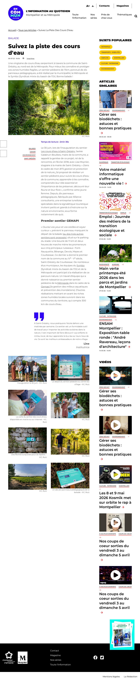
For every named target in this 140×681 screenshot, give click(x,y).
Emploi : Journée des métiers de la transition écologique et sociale (114, 225)
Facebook (3, 143)
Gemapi (45, 286)
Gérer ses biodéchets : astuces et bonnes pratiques (115, 121)
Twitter (3, 153)
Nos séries (55, 660)
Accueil (12, 30)
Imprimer (30, 58)
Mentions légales (111, 676)
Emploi (123, 213)
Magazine (55, 655)
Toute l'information (60, 664)
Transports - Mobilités (110, 52)
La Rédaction (130, 676)
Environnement (29, 155)
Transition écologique (120, 162)
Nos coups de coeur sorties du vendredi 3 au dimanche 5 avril (114, 548)
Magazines (123, 6)
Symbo (80, 265)
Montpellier (119, 58)
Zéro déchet (104, 110)
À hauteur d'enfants (107, 534)
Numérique (103, 162)
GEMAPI (33, 152)
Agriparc (115, 264)
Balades (32, 148)
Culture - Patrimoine (109, 63)
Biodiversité (104, 264)
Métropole (63, 283)
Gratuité (104, 58)
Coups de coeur (125, 534)
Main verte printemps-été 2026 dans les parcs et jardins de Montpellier (113, 277)
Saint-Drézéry (30, 158)
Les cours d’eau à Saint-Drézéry (58, 151)
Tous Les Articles (27, 30)
